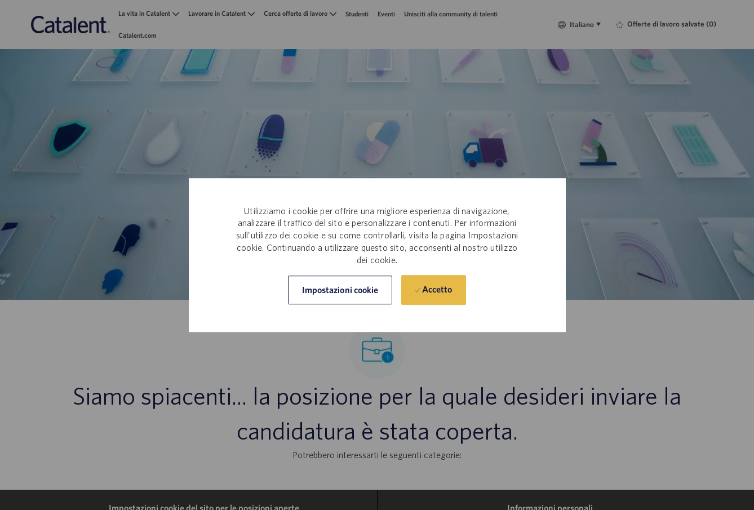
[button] (340, 290)
